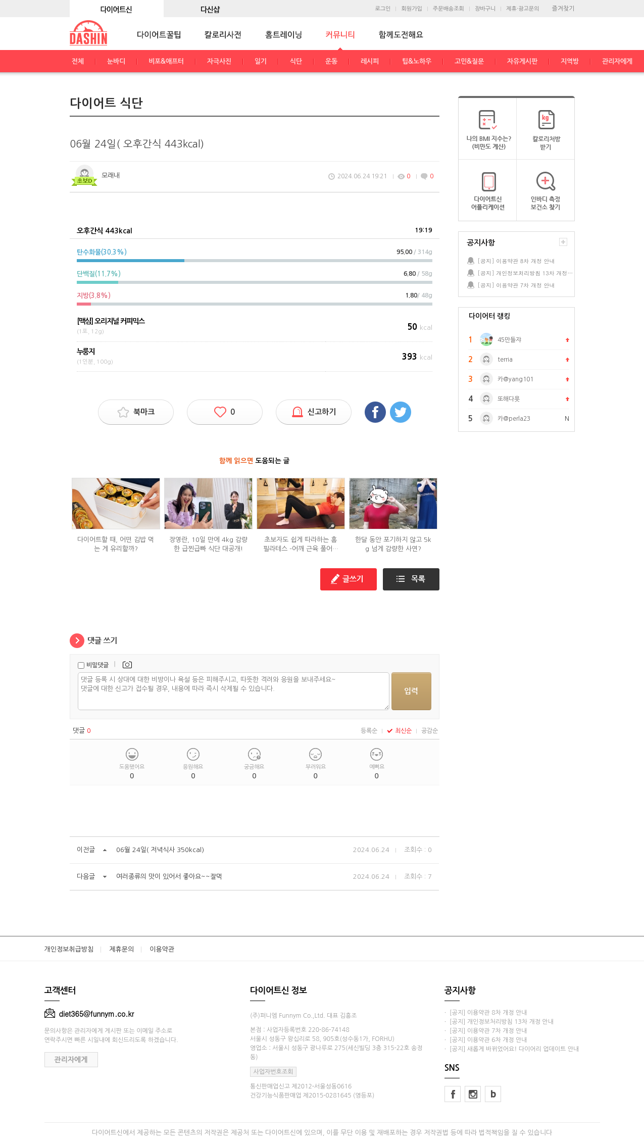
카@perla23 (514, 419)
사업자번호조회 (273, 1072)
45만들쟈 (509, 340)
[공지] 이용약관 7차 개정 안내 (516, 285)
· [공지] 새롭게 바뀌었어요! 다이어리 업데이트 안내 (511, 1049)
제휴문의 (121, 949)
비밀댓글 (97, 665)
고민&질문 (469, 61)
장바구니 (485, 9)
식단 (296, 61)
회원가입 (411, 9)
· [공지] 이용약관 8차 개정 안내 (485, 1013)
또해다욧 (509, 399)
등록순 (369, 731)
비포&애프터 (166, 61)
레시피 (370, 61)
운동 (331, 61)
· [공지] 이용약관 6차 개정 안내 (485, 1040)
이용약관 (162, 949)
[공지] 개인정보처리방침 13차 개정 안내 (526, 273)
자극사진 (219, 61)
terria (505, 360)
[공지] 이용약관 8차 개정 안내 (516, 261)
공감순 (429, 731)
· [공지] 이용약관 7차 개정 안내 (485, 1031)
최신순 (399, 731)
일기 (261, 61)
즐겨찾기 (563, 9)
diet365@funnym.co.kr (89, 1014)
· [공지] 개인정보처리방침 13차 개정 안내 (499, 1022)
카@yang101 (515, 379)
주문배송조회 (448, 9)
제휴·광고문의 (522, 9)
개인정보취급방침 (69, 949)
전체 (78, 61)
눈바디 (116, 61)
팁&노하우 (416, 61)
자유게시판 (522, 61)
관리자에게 (617, 61)
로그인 (382, 9)
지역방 (570, 61)
